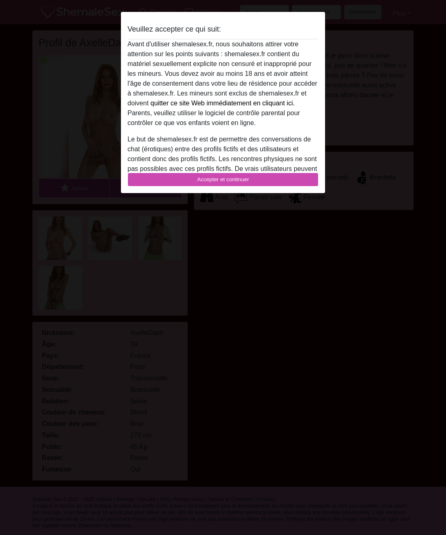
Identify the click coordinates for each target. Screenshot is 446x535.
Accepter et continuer (223, 179)
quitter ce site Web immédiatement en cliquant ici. (222, 103)
